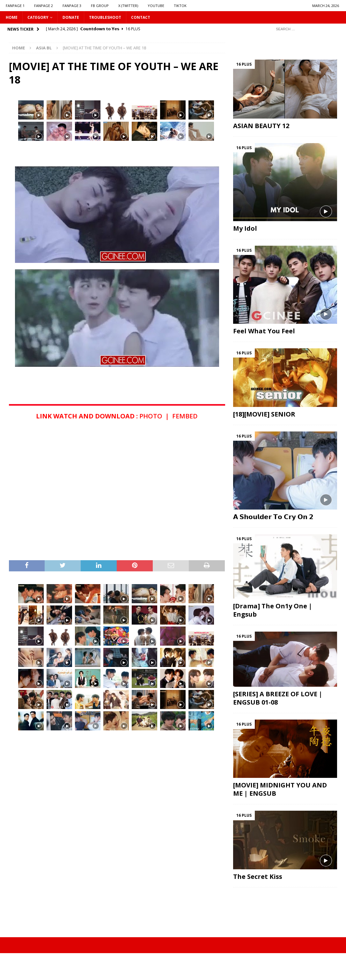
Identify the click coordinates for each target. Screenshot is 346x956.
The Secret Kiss (257, 876)
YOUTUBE (156, 5)
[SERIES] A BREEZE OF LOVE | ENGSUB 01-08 (277, 698)
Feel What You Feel (264, 331)
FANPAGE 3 (72, 5)
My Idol (245, 228)
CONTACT (140, 17)
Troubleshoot (105, 17)
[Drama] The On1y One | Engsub (272, 610)
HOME (12, 17)
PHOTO (150, 416)
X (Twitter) (128, 5)
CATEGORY (37, 17)
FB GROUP (100, 5)
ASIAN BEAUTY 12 (261, 125)
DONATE (71, 17)
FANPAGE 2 (43, 5)
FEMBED (185, 416)
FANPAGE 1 (15, 5)
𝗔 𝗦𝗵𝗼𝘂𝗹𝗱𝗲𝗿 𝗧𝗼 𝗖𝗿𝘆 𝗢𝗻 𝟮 (273, 516)
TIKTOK (180, 5)
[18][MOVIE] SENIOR (264, 414)
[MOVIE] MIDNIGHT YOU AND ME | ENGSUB (280, 789)
